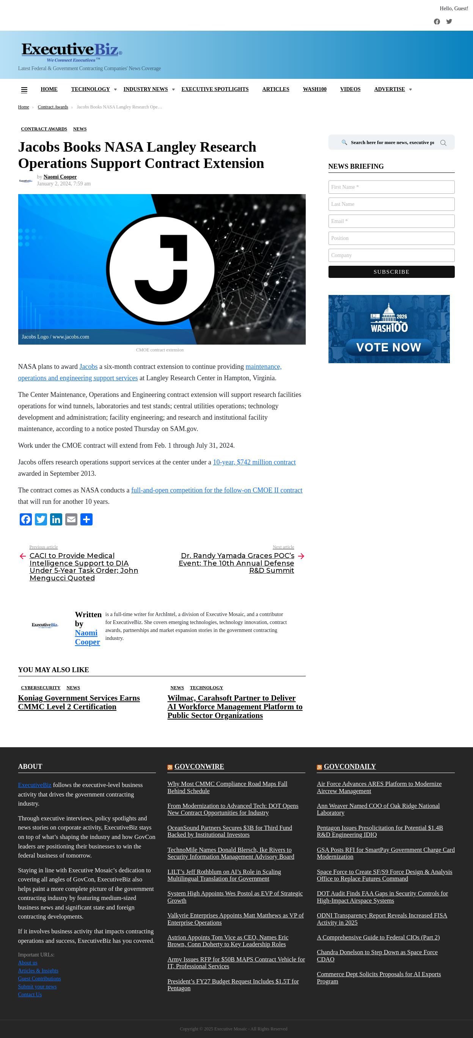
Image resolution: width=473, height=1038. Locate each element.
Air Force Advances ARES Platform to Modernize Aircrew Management (379, 787)
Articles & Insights (38, 971)
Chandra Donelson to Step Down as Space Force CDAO (377, 956)
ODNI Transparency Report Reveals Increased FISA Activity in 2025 (382, 919)
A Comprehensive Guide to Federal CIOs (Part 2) (378, 937)
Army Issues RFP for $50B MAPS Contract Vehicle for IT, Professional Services (236, 963)
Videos (350, 89)
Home (49, 89)
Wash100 (315, 89)
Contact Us (30, 994)
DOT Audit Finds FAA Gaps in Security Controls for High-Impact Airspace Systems (382, 897)
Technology (90, 89)
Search (443, 144)
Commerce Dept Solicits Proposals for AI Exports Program (379, 978)
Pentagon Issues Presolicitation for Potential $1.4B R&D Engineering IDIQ (380, 831)
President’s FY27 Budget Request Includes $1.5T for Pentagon (233, 985)
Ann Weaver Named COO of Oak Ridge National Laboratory (378, 809)
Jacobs (88, 366)
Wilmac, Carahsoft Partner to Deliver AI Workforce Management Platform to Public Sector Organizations (235, 706)
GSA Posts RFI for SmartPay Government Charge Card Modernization (386, 853)
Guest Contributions (39, 979)
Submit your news (37, 986)
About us (28, 963)
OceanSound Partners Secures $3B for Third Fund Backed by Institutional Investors (229, 831)
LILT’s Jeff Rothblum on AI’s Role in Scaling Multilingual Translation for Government (224, 875)
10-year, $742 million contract (254, 462)
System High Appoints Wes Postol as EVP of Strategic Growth (235, 897)
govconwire (199, 766)
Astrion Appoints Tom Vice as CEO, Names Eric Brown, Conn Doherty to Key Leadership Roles (227, 941)
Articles (275, 89)
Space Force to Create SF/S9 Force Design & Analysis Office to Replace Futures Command (384, 875)
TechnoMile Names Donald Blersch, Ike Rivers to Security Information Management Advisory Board (230, 853)
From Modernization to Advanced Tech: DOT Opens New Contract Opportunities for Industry (232, 809)
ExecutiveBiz (35, 785)
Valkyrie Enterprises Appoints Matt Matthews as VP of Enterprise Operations (235, 919)
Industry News (146, 89)
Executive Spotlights (215, 89)
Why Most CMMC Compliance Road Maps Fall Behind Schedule (227, 787)
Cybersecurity (41, 687)
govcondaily (350, 766)
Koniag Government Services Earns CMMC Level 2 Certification (79, 702)
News (73, 687)
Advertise (389, 89)
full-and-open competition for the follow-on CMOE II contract (216, 490)
